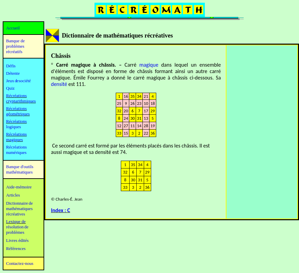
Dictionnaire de (19, 203)
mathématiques (19, 208)
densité (59, 84)
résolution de (17, 226)
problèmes (15, 232)
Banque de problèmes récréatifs (15, 46)
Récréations (16, 121)
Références (16, 248)
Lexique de (16, 221)
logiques (13, 126)
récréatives (15, 214)
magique (148, 65)
